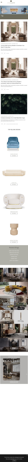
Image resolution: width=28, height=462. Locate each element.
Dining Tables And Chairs (14, 250)
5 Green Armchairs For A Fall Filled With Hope (13, 118)
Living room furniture (4, 43)
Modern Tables (14, 258)
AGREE (14, 460)
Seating (10, 43)
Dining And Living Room (14, 252)
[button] (26, 374)
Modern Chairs (14, 256)
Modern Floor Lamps (14, 254)
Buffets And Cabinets (14, 260)
